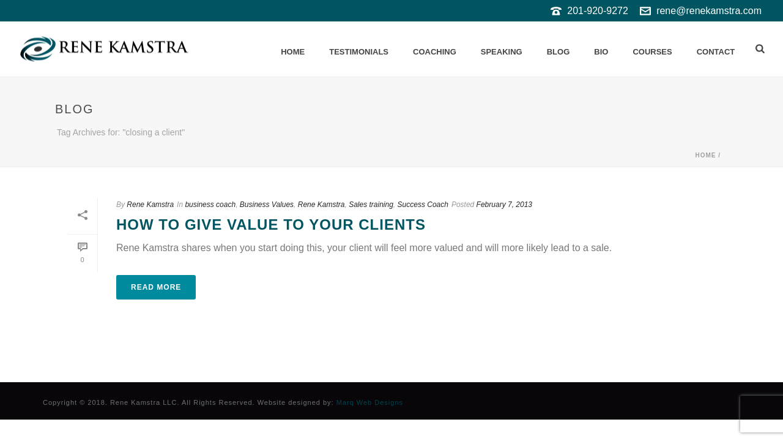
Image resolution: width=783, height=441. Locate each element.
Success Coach (423, 204)
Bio (601, 51)
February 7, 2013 (504, 204)
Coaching (434, 51)
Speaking (501, 51)
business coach (210, 204)
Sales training (371, 204)
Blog (558, 51)
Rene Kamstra (150, 204)
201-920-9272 (597, 11)
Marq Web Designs (369, 402)
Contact (716, 51)
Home (293, 51)
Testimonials (358, 51)
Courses (652, 51)
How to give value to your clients (271, 224)
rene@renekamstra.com (709, 11)
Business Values (267, 204)
